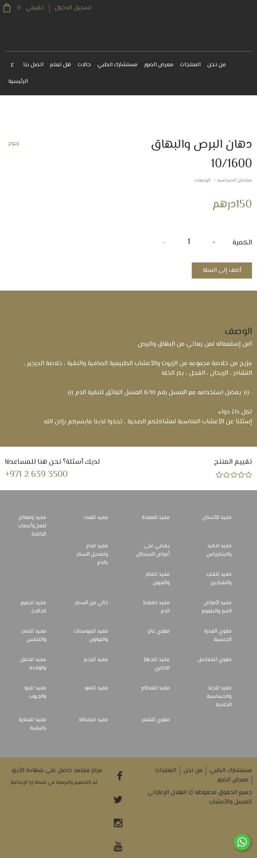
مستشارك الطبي (117, 65)
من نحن (216, 65)
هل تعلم (60, 65)
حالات (84, 65)
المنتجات (190, 65)
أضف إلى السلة (222, 270)
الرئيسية (18, 81)
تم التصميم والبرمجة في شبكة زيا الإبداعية (54, 782)
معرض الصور (158, 65)
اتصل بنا (33, 65)
